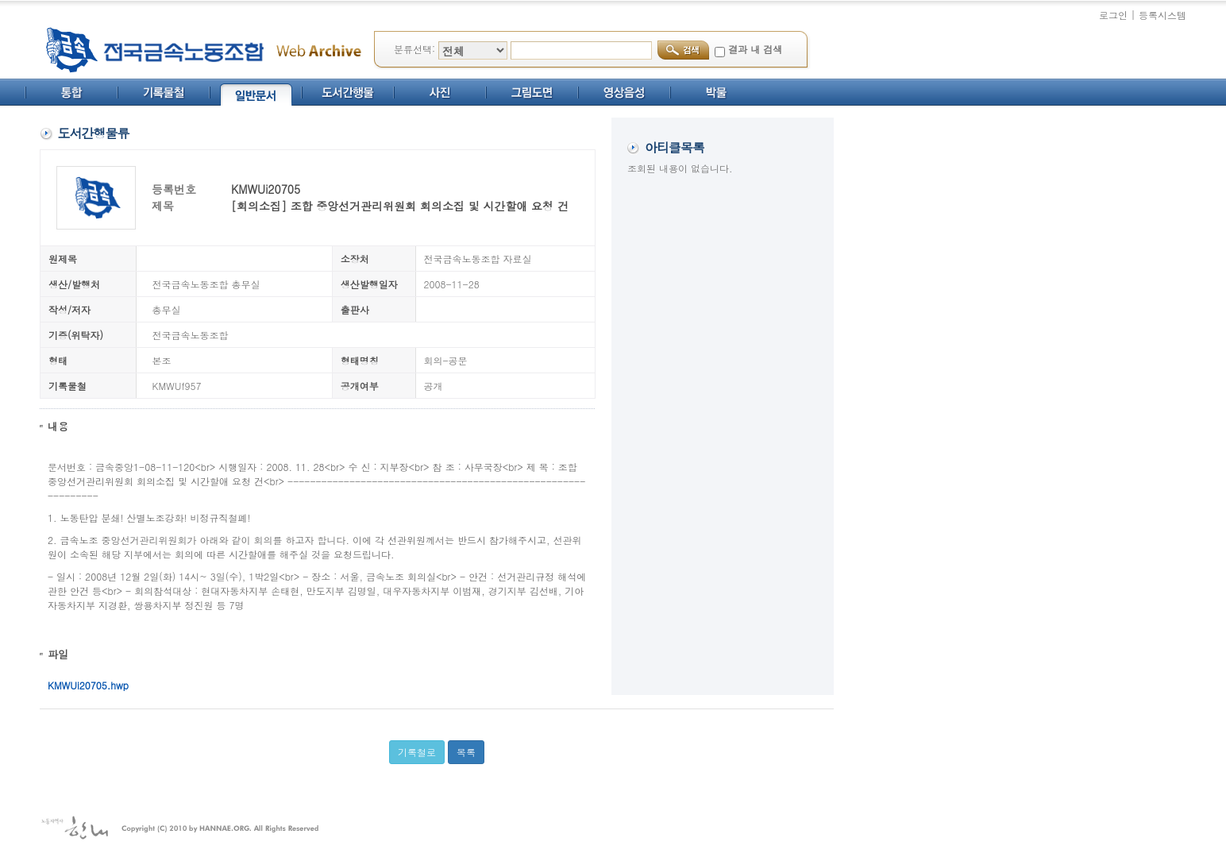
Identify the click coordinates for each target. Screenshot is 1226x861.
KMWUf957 (177, 385)
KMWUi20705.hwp (88, 685)
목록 (466, 752)
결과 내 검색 (755, 49)
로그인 (1113, 14)
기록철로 (417, 752)
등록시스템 (1162, 14)
